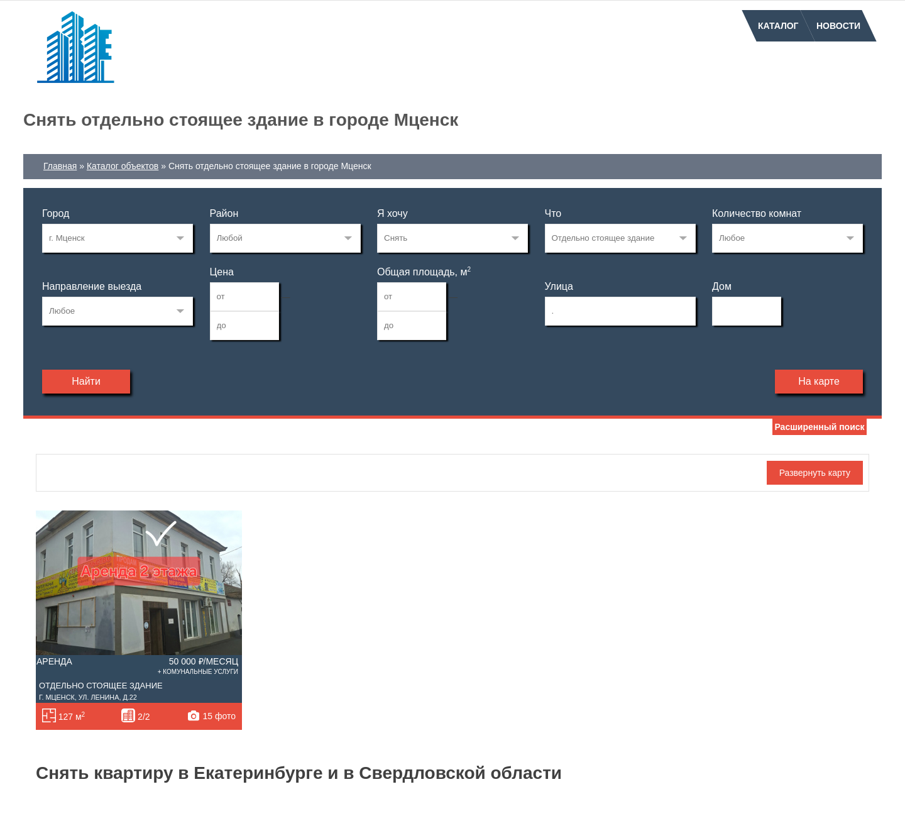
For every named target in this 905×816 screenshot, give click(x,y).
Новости (838, 26)
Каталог (778, 26)
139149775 (117, 238)
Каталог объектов (122, 166)
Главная (60, 166)
